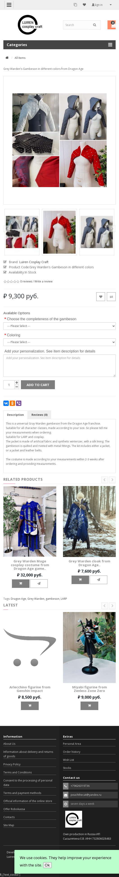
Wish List (68, 760)
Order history (71, 752)
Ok (47, 865)
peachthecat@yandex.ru (86, 795)
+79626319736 (80, 786)
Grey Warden (35, 599)
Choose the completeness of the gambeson (41, 319)
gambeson (52, 599)
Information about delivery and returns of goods (28, 754)
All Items (20, 58)
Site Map (8, 825)
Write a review (43, 282)
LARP (64, 599)
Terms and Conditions (17, 772)
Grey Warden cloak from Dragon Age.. (89, 563)
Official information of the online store (27, 801)
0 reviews (26, 282)
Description (15, 415)
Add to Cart (38, 384)
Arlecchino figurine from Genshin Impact (29, 689)
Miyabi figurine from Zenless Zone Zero (89, 689)
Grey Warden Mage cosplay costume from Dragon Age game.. (30, 565)
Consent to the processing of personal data (27, 783)
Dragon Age (18, 599)
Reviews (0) (39, 415)
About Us (9, 744)
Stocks (67, 768)
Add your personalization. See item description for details (49, 351)
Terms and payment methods (22, 793)
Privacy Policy (11, 764)
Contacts (9, 817)
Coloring (13, 335)
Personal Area (72, 744)
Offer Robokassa (14, 809)
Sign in (97, 5)
